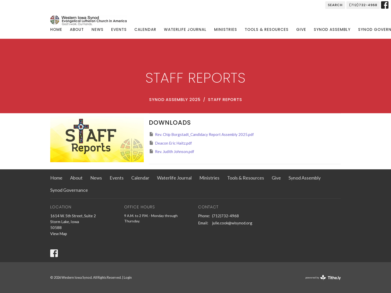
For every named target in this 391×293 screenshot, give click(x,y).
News (97, 29)
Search (335, 5)
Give (301, 29)
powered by (323, 277)
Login (128, 277)
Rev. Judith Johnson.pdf (171, 151)
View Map (58, 233)
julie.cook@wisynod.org (232, 223)
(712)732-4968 (363, 5)
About (77, 29)
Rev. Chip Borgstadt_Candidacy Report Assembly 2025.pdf (201, 134)
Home (56, 29)
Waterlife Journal (185, 29)
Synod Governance (69, 190)
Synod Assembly (332, 29)
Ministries (225, 29)
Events (119, 29)
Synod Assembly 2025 (175, 100)
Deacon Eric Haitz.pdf (170, 142)
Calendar (145, 29)
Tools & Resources (267, 29)
